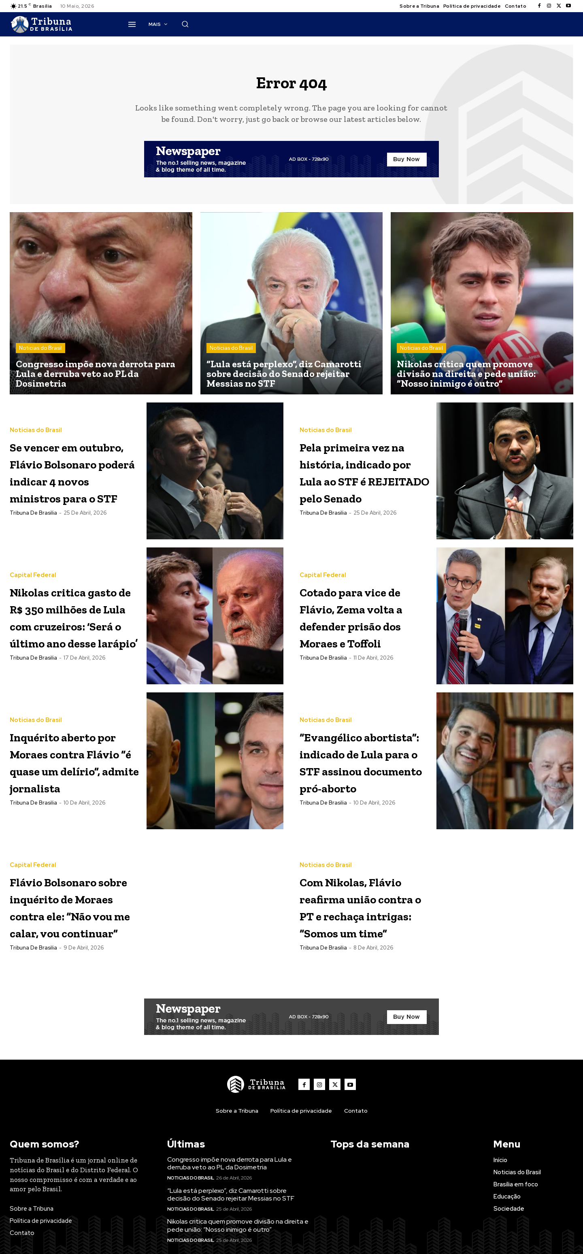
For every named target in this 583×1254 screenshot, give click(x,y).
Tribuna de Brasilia (33, 536)
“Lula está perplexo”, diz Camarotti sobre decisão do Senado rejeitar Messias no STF (230, 1204)
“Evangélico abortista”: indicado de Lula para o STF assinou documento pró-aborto (360, 770)
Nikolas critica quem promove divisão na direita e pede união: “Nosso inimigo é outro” (238, 1235)
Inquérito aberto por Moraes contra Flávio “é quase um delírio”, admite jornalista (72, 769)
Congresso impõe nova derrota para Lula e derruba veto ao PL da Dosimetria (229, 1173)
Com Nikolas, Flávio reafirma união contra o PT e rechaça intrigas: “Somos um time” (362, 916)
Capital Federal (33, 557)
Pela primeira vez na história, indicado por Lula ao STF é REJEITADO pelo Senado (364, 477)
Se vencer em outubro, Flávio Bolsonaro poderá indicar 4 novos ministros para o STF (71, 477)
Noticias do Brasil (40, 354)
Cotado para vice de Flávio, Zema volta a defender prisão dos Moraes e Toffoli (362, 622)
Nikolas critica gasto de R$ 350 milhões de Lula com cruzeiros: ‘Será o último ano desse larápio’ (68, 623)
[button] (409, 24)
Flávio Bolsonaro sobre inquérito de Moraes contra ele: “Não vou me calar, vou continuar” (74, 916)
